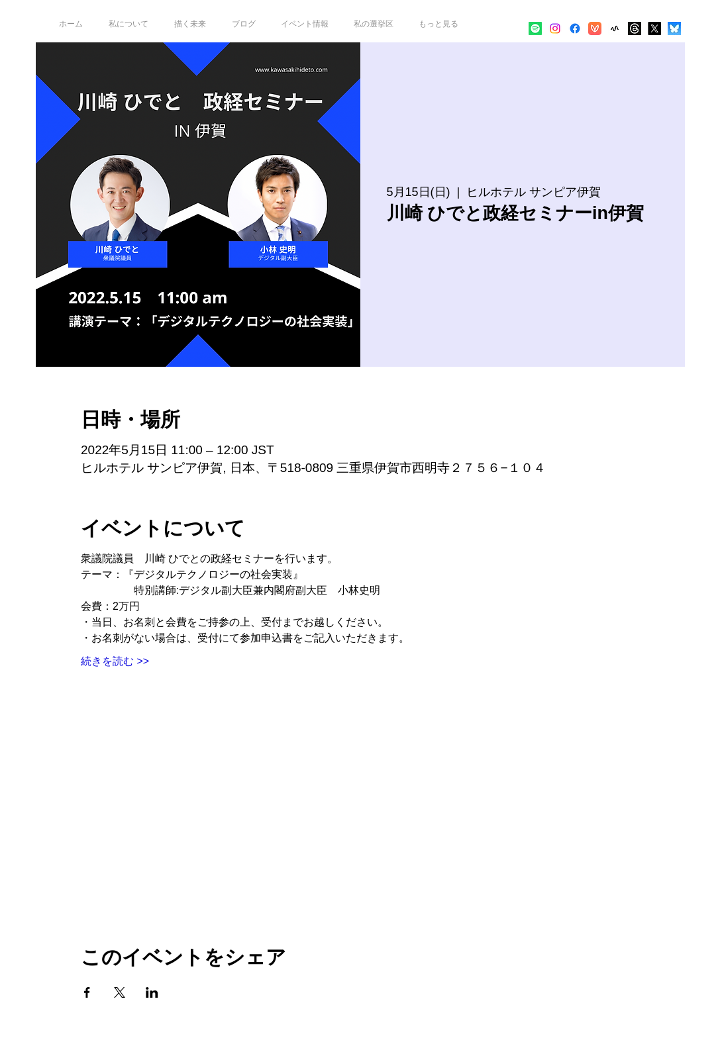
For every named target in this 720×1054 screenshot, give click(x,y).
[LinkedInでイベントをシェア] (152, 992)
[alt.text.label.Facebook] (575, 28)
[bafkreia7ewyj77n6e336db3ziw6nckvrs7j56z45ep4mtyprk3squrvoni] (674, 28)
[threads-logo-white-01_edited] (634, 28)
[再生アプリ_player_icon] (594, 28)
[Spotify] (535, 28)
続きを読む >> (115, 661)
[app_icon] (614, 28)
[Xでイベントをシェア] (119, 992)
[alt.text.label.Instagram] (555, 28)
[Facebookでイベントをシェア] (87, 992)
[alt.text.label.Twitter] (654, 28)
